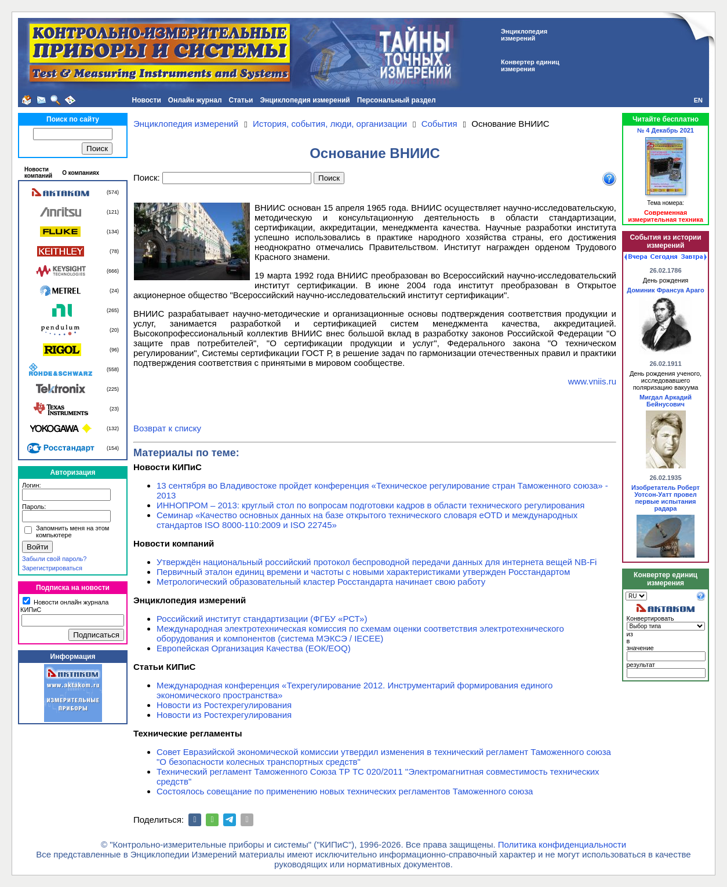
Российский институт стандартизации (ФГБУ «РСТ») (262, 619)
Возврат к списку (167, 428)
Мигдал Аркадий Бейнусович (665, 401)
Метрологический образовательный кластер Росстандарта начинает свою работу (321, 582)
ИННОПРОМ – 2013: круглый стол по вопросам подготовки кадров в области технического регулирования (370, 505)
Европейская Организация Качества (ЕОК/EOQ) (254, 648)
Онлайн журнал (195, 100)
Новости (146, 100)
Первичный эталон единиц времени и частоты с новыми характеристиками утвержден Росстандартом (363, 572)
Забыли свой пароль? (54, 558)
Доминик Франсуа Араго (665, 290)
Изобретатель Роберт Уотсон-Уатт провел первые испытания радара (665, 498)
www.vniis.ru (592, 381)
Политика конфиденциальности (562, 844)
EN (698, 100)
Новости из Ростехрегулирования (224, 705)
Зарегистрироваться (52, 568)
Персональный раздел (396, 100)
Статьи (241, 100)
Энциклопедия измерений (305, 100)
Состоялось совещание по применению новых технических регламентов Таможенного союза (345, 791)
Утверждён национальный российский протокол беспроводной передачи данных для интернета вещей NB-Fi (377, 562)
